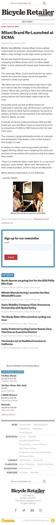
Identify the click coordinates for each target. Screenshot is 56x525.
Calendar (32, 436)
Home (3, 27)
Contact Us (38, 460)
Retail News (38, 429)
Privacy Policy (24, 444)
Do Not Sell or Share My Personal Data (35, 452)
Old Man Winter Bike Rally (14, 385)
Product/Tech (24, 429)
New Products (15, 324)
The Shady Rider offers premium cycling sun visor (26, 318)
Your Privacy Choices (27, 448)
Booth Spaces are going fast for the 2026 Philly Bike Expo (27, 282)
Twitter (24, 510)
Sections (28, 22)
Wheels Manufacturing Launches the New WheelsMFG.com (25, 294)
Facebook (15, 510)
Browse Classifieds (27, 464)
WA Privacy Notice (26, 456)
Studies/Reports (25, 432)
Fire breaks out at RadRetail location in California (23, 342)
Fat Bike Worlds (9, 375)
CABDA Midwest (9, 395)
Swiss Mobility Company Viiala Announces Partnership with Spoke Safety (25, 306)
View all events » (8, 415)
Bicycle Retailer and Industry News (23, 366)
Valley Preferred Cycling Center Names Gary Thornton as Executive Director (26, 330)
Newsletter (34, 472)
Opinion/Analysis (41, 425)
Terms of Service (40, 444)
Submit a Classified (45, 464)
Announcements (16, 287)
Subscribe (23, 472)
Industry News (13, 27)
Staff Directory (25, 460)
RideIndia (5, 404)
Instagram (40, 510)
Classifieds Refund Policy (29, 440)
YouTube (32, 510)
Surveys (22, 436)
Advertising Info (25, 468)
